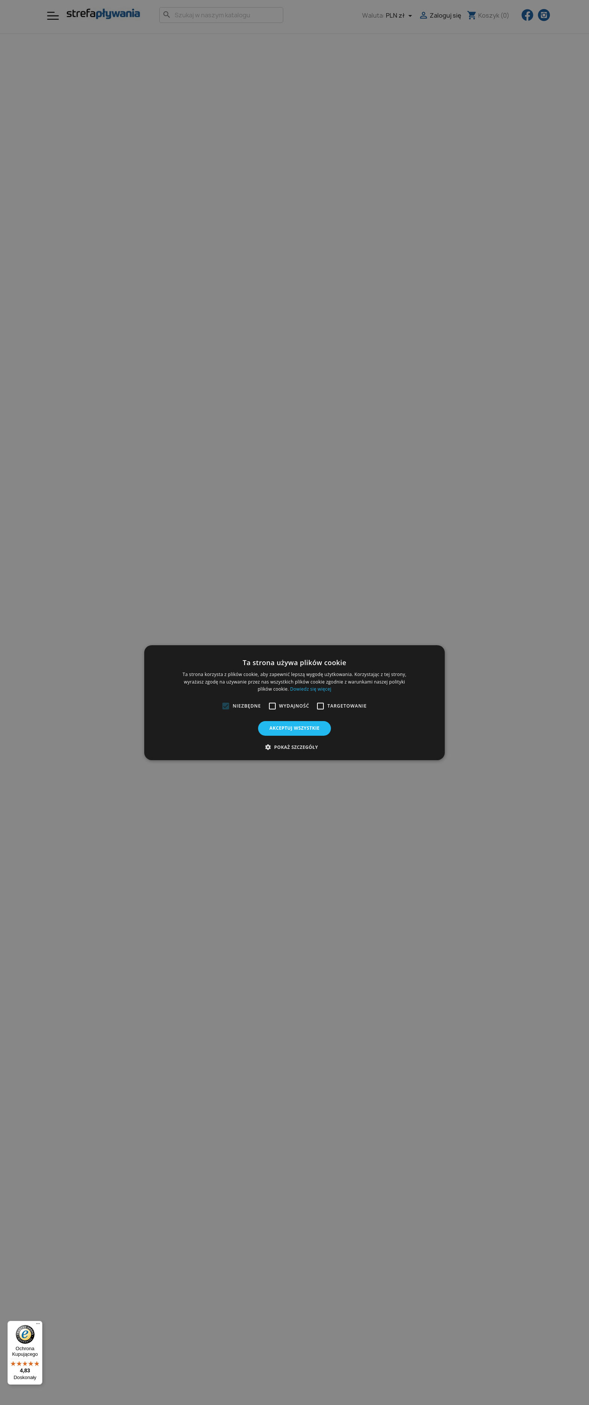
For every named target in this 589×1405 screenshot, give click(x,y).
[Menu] (37, 1325)
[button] (225, 706)
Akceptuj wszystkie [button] (294, 728)
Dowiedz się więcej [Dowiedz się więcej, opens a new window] (310, 689)
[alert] (294, 702)
